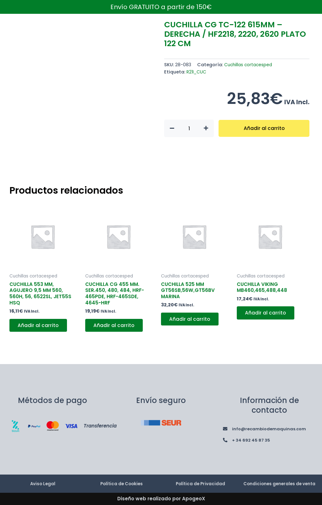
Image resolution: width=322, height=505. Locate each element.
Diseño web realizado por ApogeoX (161, 499)
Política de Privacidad (200, 480)
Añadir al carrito (264, 128)
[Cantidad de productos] (189, 128)
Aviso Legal (43, 480)
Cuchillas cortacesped (250, 65)
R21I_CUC (196, 72)
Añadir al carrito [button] (39, 327)
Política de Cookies (121, 480)
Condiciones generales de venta (280, 480)
